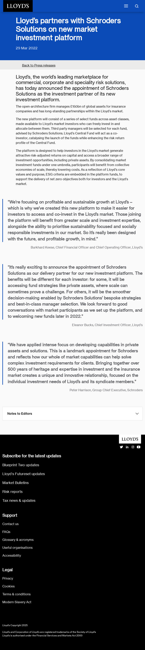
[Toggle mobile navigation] (126, 6)
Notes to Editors (19, 414)
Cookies (8, 586)
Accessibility (11, 555)
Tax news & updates (18, 500)
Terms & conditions (16, 594)
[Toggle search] (137, 6)
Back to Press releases (38, 65)
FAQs (6, 532)
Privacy (7, 578)
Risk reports (12, 491)
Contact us (10, 524)
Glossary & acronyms (18, 540)
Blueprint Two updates (20, 465)
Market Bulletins (15, 482)
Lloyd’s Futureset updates (23, 474)
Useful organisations (17, 548)
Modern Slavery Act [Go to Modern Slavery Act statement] (16, 602)
